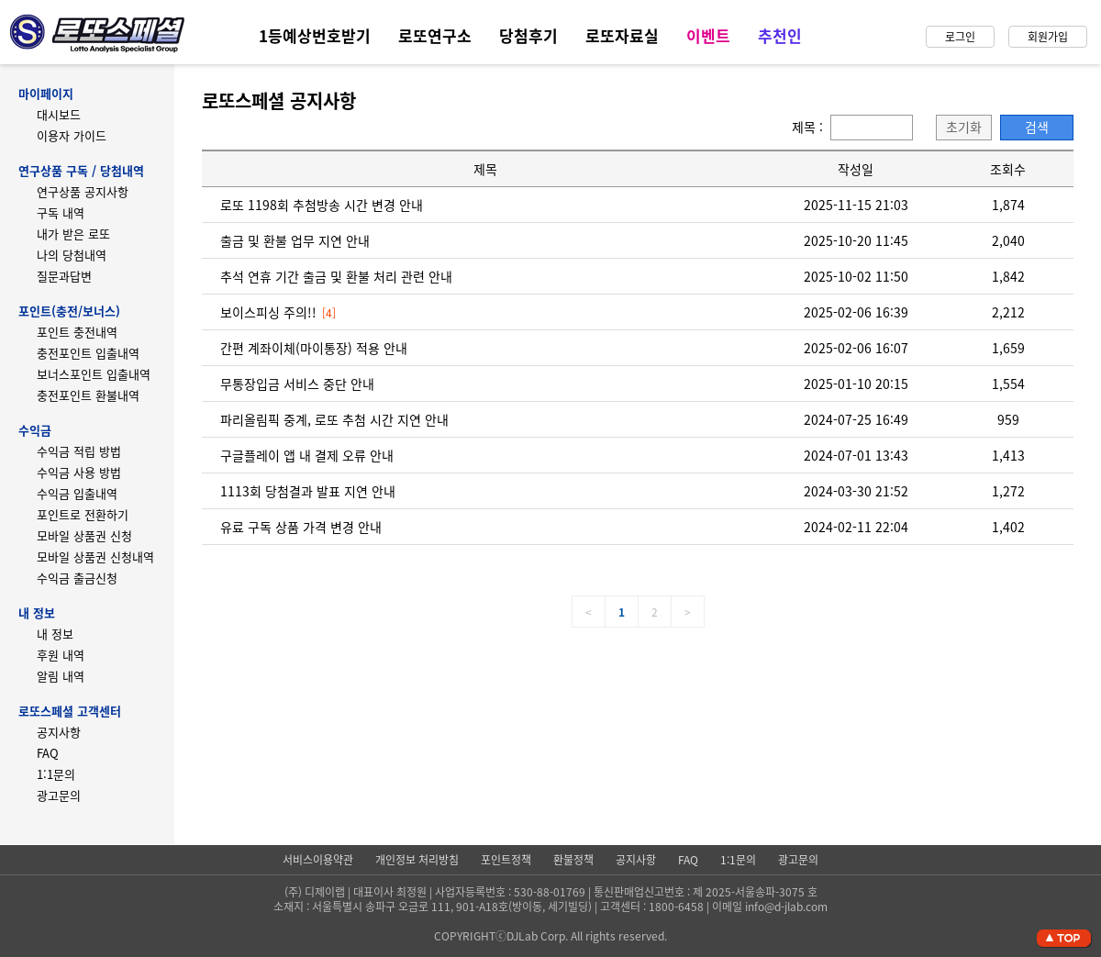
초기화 (964, 126)
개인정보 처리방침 (417, 859)
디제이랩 (325, 892)
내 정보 (55, 634)
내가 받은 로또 (73, 233)
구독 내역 (60, 212)
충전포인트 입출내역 (88, 353)
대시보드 (59, 114)
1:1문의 (56, 774)
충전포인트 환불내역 (88, 395)
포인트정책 (506, 859)
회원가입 (1048, 36)
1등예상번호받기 (315, 35)
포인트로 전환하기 (82, 514)
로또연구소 (435, 35)
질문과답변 (64, 276)
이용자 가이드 (71, 135)
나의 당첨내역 (71, 255)
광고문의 (59, 795)
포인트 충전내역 (77, 332)
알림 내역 (60, 676)
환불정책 (573, 859)
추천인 (780, 35)
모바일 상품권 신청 (84, 535)
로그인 (960, 36)
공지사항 (59, 732)
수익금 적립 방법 (79, 451)
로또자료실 (622, 35)
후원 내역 (60, 655)
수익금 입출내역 (77, 493)
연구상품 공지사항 (82, 191)
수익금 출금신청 (77, 578)
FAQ (48, 753)
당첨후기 (528, 35)
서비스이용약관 (318, 859)
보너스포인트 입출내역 (93, 374)
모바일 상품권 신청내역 (95, 556)
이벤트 (708, 35)
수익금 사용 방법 (79, 472)
